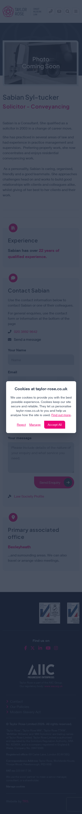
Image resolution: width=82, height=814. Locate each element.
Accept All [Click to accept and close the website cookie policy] (55, 424)
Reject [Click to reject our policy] (21, 424)
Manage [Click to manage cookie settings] (35, 424)
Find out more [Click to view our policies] (61, 415)
